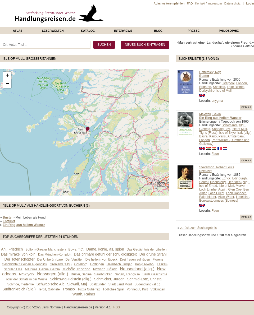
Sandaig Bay (221, 129)
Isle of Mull (224, 90)
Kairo (213, 136)
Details (246, 107)
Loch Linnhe (207, 189)
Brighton (205, 87)
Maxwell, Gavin (210, 114)
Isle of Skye (227, 133)
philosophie (229, 30)
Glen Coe (235, 189)
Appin (222, 189)
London (241, 83)
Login (250, 3)
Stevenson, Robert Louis (216, 167)
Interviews (123, 30)
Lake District (235, 87)
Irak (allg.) (244, 133)
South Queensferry (212, 182)
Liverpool (228, 83)
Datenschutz (232, 3)
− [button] (7, 84)
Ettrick (226, 178)
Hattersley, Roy (210, 72)
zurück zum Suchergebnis (198, 228)
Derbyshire (207, 90)
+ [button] (7, 76)
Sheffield (219, 87)
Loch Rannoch (236, 193)
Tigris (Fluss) (208, 133)
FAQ (190, 3)
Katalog (88, 30)
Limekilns (242, 197)
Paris (222, 136)
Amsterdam (236, 136)
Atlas (17, 30)
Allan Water (226, 197)
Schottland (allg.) (234, 125)
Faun (215, 154)
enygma (217, 101)
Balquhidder (207, 197)
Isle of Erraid (208, 186)
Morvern (241, 186)
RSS (116, 307)
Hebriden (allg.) (238, 182)
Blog (158, 30)
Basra (203, 136)
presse (193, 30)
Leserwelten (53, 30)
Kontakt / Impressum (208, 3)
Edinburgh (239, 178)
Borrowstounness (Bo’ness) (218, 200)
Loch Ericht (216, 193)
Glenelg (204, 129)
